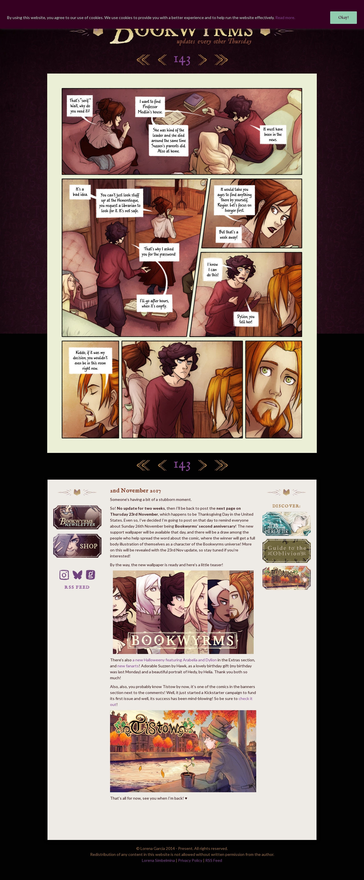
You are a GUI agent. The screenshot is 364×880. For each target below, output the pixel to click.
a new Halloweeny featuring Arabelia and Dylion (175, 659)
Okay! (343, 17)
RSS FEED (77, 587)
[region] (182, 14)
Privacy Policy (190, 860)
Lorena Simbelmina (158, 860)
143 (182, 59)
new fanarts (128, 665)
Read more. (285, 17)
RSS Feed (213, 860)
